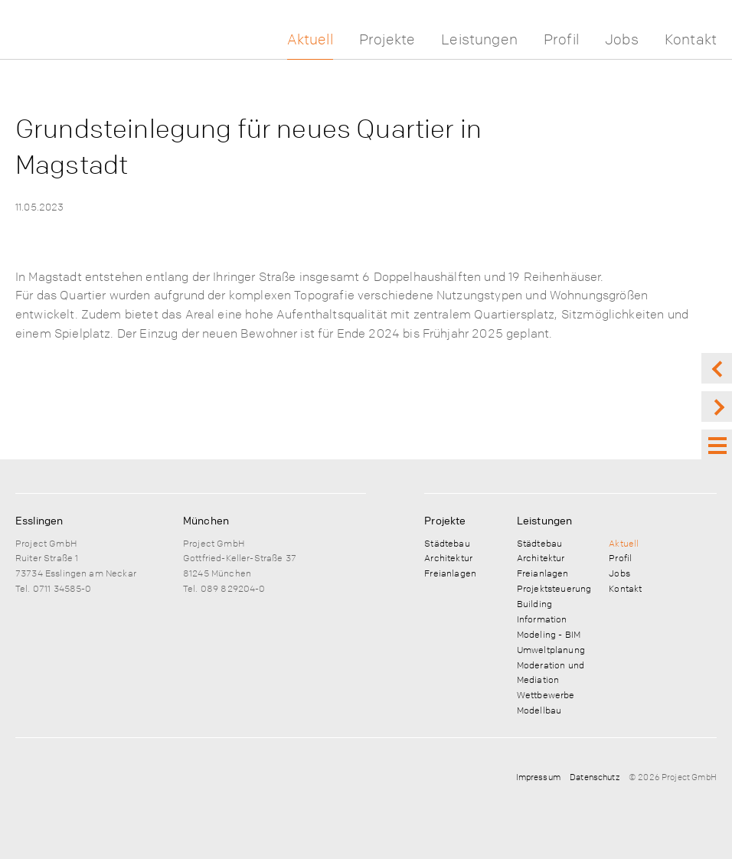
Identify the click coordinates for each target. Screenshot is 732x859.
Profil (561, 39)
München (206, 520)
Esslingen (39, 520)
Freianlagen (450, 573)
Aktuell (310, 39)
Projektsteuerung (554, 588)
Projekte (387, 39)
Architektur (448, 557)
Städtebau (446, 543)
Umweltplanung (551, 649)
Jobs (622, 39)
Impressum (538, 776)
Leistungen (479, 39)
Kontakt (691, 39)
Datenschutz (594, 776)
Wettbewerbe (546, 694)
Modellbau (539, 710)
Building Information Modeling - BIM (548, 618)
